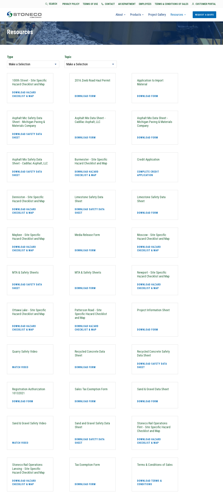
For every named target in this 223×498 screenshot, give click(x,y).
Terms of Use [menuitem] (96, 485)
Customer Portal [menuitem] (132, 491)
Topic (67, 57)
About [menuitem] (115, 15)
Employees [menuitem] (151, 485)
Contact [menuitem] (113, 485)
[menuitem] (212, 486)
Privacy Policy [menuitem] (75, 485)
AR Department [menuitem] (131, 485)
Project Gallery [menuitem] (154, 15)
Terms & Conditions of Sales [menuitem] (179, 485)
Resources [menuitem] (175, 15)
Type (10, 57)
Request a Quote (204, 14)
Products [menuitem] (132, 15)
